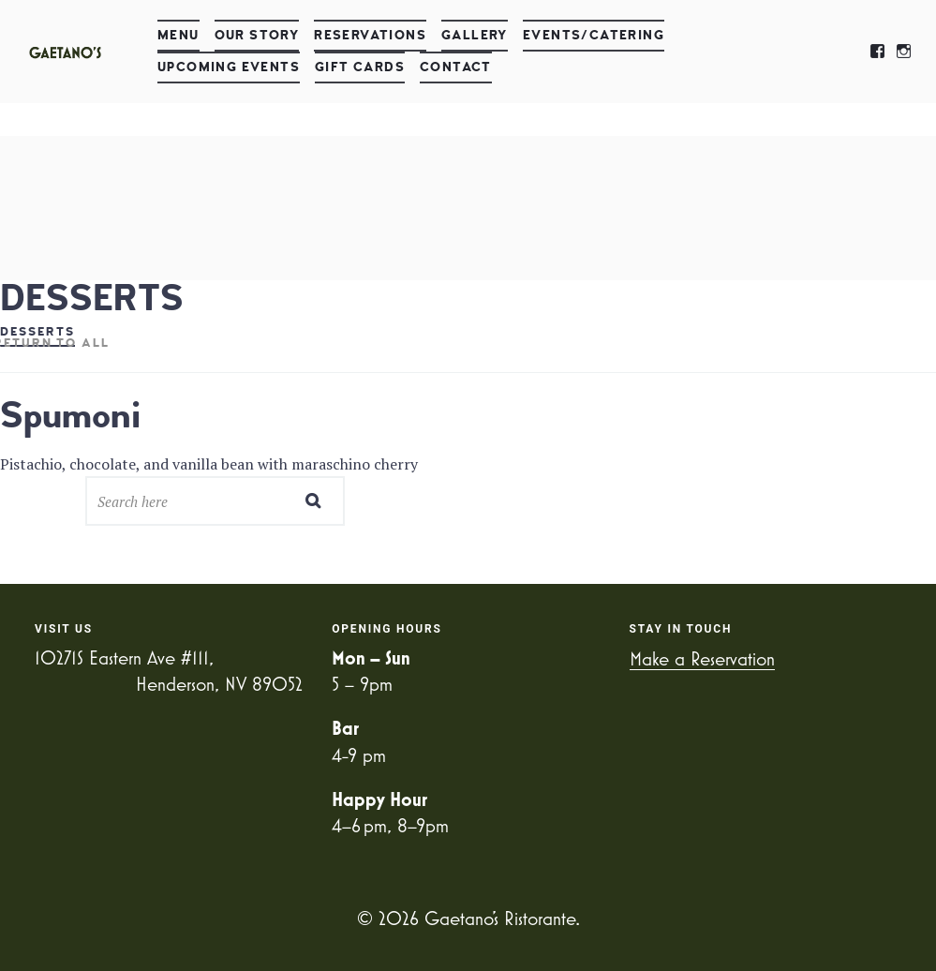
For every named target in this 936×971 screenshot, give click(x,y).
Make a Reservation (702, 658)
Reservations (370, 35)
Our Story (257, 35)
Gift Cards (360, 67)
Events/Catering (593, 35)
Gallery (474, 35)
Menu (178, 35)
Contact (456, 67)
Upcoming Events (228, 67)
